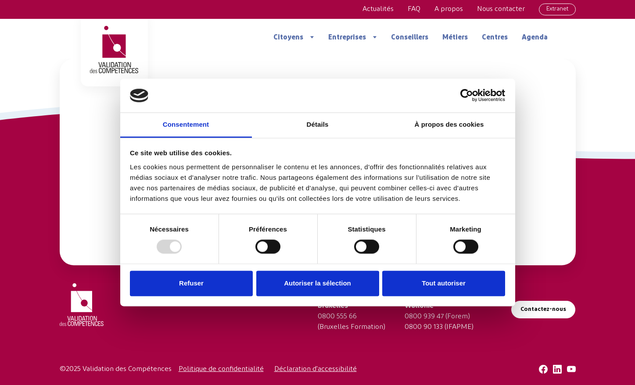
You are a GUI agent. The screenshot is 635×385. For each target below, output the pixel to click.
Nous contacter (501, 9)
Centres (495, 37)
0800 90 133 (424, 327)
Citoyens (288, 37)
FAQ (414, 9)
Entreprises (347, 37)
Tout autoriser (444, 283)
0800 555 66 (337, 316)
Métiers (455, 37)
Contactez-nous (543, 309)
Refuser (191, 283)
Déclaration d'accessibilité (315, 369)
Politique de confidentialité (221, 369)
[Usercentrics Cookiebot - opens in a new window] (466, 95)
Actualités (378, 9)
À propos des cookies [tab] (449, 124)
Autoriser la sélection (317, 283)
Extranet (557, 9)
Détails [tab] (318, 124)
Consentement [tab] (186, 124)
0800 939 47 (424, 316)
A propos (448, 9)
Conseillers (409, 37)
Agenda (535, 37)
